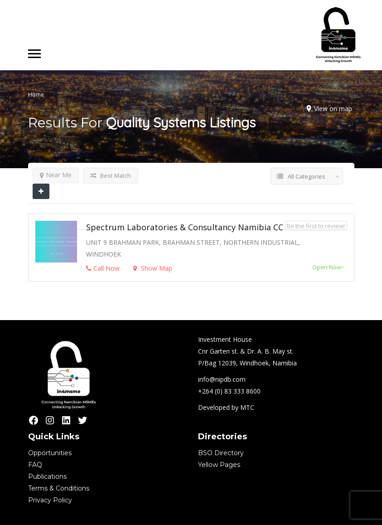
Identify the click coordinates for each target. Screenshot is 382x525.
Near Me (56, 174)
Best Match (110, 175)
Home (36, 94)
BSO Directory (221, 453)
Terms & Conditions (58, 488)
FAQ (35, 465)
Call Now (103, 268)
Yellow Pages (219, 465)
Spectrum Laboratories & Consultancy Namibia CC (184, 227)
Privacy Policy (50, 500)
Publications (47, 476)
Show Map (152, 268)
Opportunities (50, 453)
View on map (333, 108)
